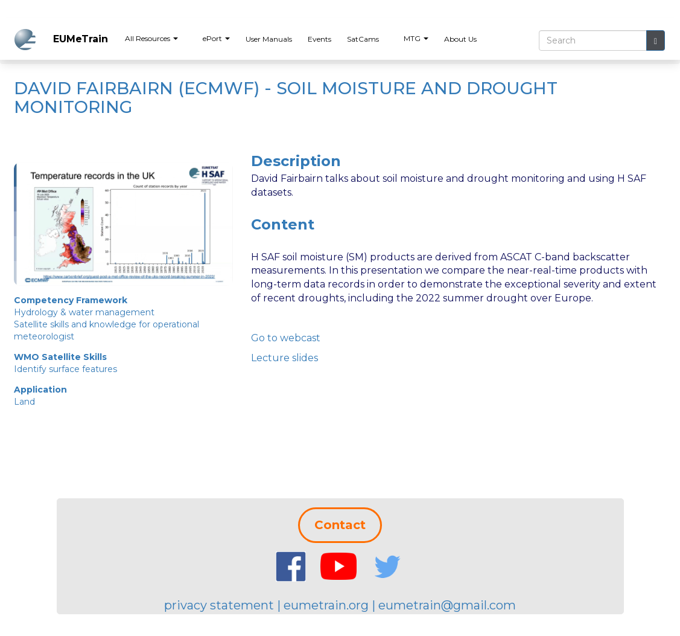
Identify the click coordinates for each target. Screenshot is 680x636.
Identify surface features (65, 369)
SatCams (363, 38)
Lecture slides (284, 358)
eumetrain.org (326, 605)
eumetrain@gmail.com (447, 605)
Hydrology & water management (84, 312)
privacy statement (219, 605)
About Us (460, 38)
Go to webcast (285, 338)
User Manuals (269, 38)
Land (24, 401)
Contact (340, 525)
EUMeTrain (80, 39)
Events (319, 38)
